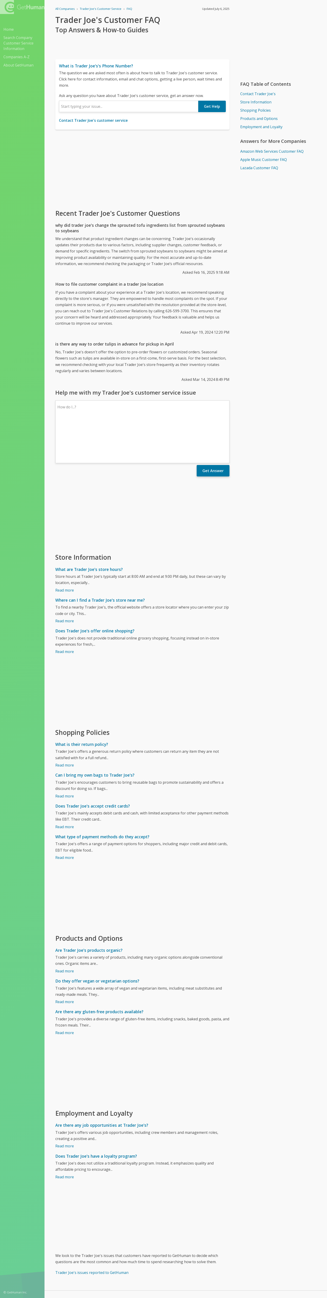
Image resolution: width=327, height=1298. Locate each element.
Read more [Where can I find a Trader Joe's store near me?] (64, 581)
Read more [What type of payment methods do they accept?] (64, 817)
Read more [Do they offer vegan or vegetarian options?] (64, 961)
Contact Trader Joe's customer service (93, 120)
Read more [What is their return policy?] (64, 725)
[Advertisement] (142, 169)
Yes (195, 1266)
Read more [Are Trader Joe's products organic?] (64, 931)
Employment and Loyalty (261, 126)
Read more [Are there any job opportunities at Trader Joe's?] (64, 1106)
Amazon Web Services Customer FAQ (272, 151)
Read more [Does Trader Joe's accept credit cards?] (64, 786)
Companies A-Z (16, 56)
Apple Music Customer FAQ (263, 159)
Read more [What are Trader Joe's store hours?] (64, 550)
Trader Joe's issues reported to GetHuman (92, 1232)
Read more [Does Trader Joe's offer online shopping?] (64, 611)
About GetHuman (18, 65)
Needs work (212, 1266)
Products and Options (259, 118)
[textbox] (128, 106)
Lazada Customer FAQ (259, 167)
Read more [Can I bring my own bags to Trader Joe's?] (64, 756)
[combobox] (128, 106)
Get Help (212, 106)
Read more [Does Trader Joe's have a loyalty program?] (64, 1137)
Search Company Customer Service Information (18, 43)
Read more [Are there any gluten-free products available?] (64, 992)
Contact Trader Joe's (258, 93)
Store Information (255, 102)
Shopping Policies (255, 110)
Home (8, 29)
